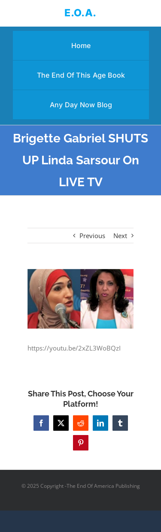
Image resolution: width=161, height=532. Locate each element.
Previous (92, 235)
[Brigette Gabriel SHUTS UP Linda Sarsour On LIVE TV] (80, 299)
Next (120, 235)
